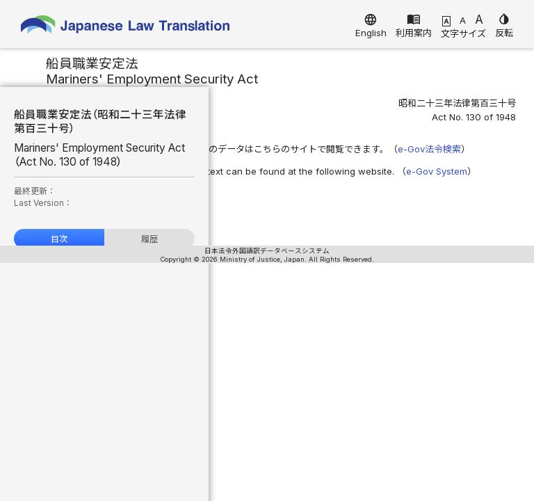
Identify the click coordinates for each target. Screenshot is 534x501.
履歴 (149, 239)
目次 (59, 239)
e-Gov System (436, 171)
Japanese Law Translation (125, 27)
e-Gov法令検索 (429, 148)
